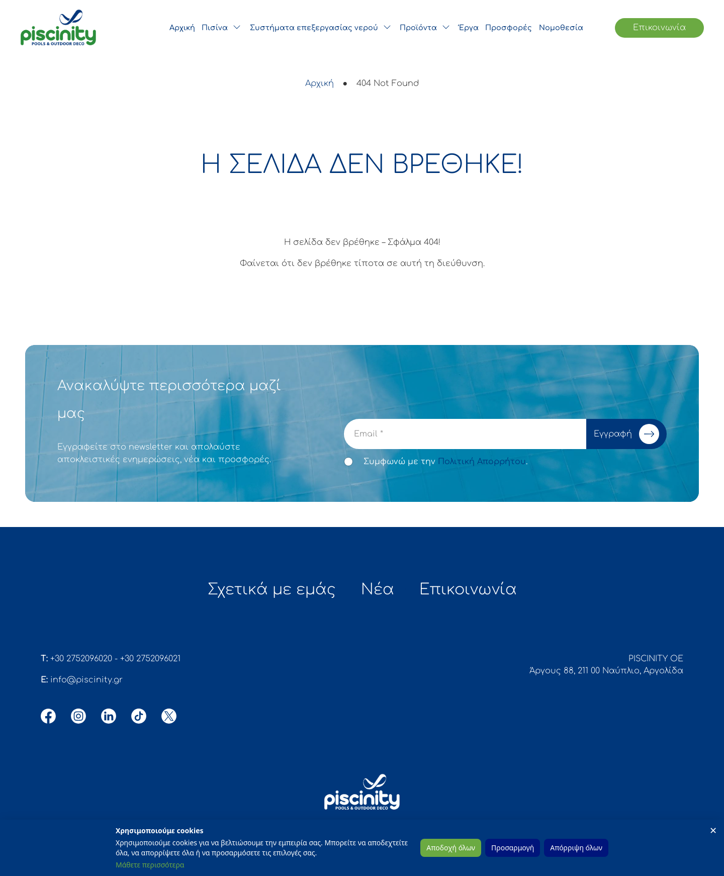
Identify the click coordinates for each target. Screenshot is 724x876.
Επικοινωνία (659, 27)
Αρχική (319, 83)
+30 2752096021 (150, 662)
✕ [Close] (713, 830)
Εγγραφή (629, 434)
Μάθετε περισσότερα (150, 864)
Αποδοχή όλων (450, 847)
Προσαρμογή (512, 847)
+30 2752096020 (81, 662)
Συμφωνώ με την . (445, 462)
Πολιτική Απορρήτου (482, 461)
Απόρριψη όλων (576, 847)
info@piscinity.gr (86, 683)
